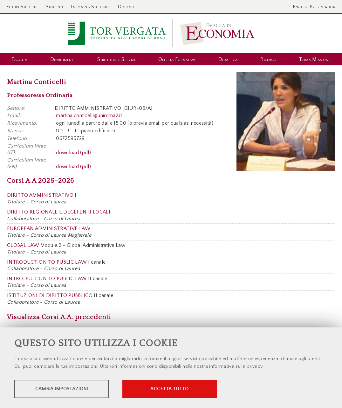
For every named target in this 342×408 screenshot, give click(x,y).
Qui (18, 366)
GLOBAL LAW (23, 245)
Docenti (126, 7)
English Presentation (314, 7)
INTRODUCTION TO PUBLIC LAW (46, 262)
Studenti (54, 7)
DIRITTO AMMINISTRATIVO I (42, 195)
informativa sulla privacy (236, 366)
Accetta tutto (179, 389)
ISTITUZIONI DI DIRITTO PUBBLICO (49, 295)
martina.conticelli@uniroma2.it (89, 115)
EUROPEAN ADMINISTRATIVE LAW (49, 228)
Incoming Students (90, 7)
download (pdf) (73, 152)
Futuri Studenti (22, 7)
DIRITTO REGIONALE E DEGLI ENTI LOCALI (58, 212)
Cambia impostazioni (64, 389)
